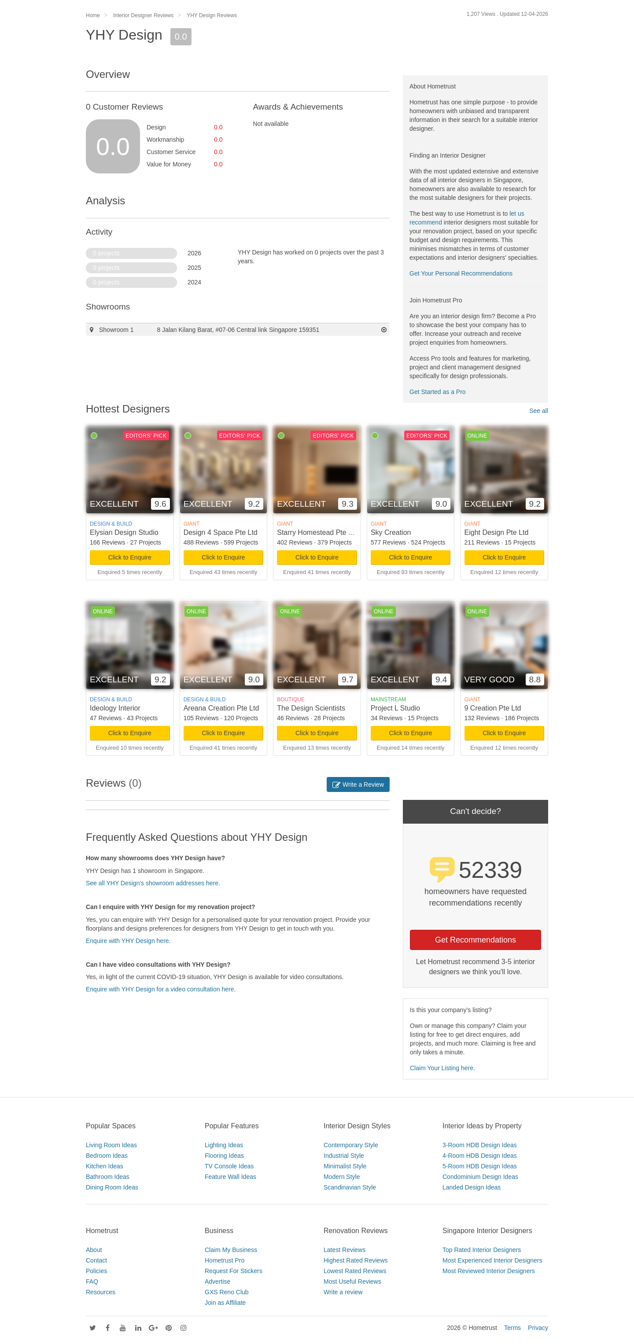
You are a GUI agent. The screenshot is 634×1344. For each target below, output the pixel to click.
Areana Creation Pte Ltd (221, 708)
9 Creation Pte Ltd (492, 708)
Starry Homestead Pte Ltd (317, 532)
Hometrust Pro (224, 1260)
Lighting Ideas (224, 1145)
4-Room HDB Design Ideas (479, 1155)
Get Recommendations (475, 939)
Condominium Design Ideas (480, 1176)
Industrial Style (344, 1155)
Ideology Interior (115, 708)
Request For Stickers (233, 1270)
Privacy (538, 1327)
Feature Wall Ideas (230, 1176)
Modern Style (342, 1176)
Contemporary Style (351, 1145)
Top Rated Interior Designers (481, 1249)
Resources (100, 1292)
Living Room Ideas (111, 1145)
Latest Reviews (344, 1249)
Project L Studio (395, 708)
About (94, 1249)
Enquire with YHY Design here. (128, 940)
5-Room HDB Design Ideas (479, 1166)
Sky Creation (391, 532)
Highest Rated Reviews (356, 1260)
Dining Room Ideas (112, 1187)
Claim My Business (231, 1249)
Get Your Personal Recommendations (460, 273)
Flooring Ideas (224, 1155)
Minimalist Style (345, 1166)
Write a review (343, 1292)
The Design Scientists (311, 708)
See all (538, 410)
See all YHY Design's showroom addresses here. (153, 883)
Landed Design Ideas (471, 1187)
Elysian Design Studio (124, 532)
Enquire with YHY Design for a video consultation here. (161, 989)
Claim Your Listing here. (442, 1068)
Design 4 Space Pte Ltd (221, 532)
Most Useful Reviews (352, 1281)
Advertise (217, 1281)
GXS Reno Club (227, 1292)
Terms (512, 1327)
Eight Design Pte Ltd (496, 532)
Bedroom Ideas (107, 1155)
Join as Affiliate (225, 1302)
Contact (96, 1260)
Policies (96, 1270)
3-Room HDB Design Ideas (479, 1145)
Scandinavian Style (350, 1187)
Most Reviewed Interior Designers (488, 1270)
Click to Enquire (129, 557)
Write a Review (358, 784)
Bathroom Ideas (107, 1176)
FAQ (92, 1281)
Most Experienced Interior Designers (492, 1260)
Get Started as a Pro (437, 391)
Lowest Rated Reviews (355, 1270)
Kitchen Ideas (104, 1166)
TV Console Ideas (229, 1166)
